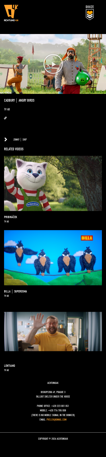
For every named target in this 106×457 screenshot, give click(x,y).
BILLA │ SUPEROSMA (15, 291)
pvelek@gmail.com (56, 419)
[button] (53, 64)
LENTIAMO (9, 366)
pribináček (10, 217)
